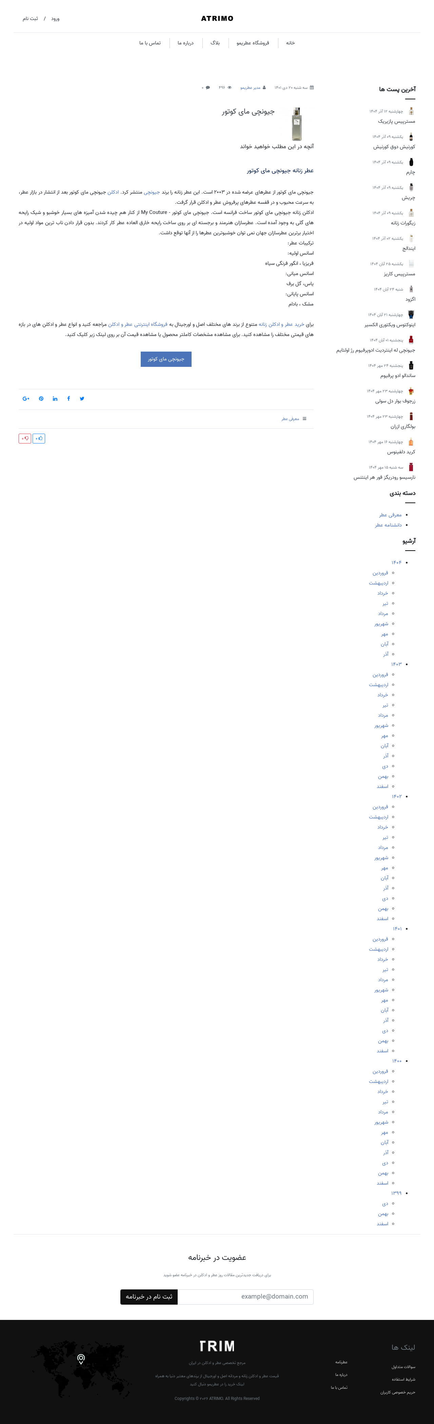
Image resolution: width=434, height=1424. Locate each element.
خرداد (382, 593)
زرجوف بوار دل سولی (395, 401)
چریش (408, 198)
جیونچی (152, 192)
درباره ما (186, 43)
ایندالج (408, 248)
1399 (396, 1193)
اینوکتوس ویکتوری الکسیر (389, 325)
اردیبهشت (378, 583)
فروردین (380, 573)
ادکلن (113, 192)
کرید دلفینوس (401, 452)
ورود (55, 19)
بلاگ (215, 43)
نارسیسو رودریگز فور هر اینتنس (384, 477)
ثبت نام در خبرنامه (149, 1297)
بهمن (383, 776)
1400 (397, 1061)
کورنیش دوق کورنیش (394, 147)
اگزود (410, 299)
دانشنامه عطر (388, 525)
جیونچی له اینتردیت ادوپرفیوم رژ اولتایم (375, 350)
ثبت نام (30, 19)
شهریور (381, 624)
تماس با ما (150, 43)
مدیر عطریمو (250, 87)
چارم (410, 172)
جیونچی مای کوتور (248, 111)
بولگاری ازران (403, 426)
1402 (397, 797)
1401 (397, 929)
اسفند (382, 787)
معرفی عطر (390, 515)
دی (385, 766)
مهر (384, 634)
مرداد (383, 614)
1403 (396, 664)
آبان (384, 644)
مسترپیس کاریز (399, 274)
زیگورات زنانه (403, 223)
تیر (385, 603)
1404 (397, 563)
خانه (290, 43)
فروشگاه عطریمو (253, 43)
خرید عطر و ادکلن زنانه (281, 324)
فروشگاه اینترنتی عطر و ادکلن (137, 324)
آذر (385, 654)
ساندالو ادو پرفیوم (397, 376)
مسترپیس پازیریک (396, 121)
